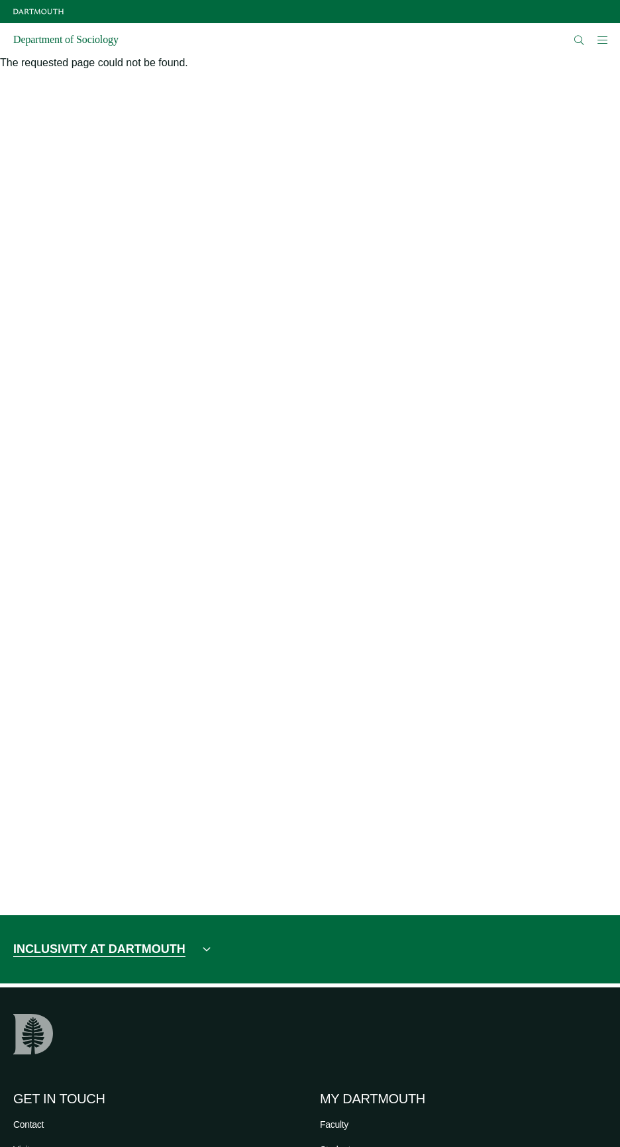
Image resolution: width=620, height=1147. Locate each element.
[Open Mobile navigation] (602, 39)
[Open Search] (579, 40)
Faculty (334, 1124)
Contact (28, 1124)
